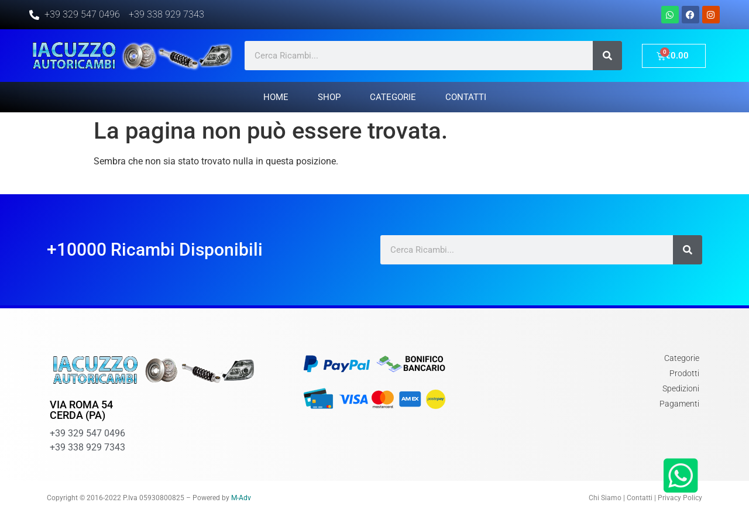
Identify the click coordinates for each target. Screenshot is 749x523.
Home (275, 97)
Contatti (465, 97)
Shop (329, 97)
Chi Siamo (605, 498)
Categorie (393, 97)
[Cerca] (607, 55)
